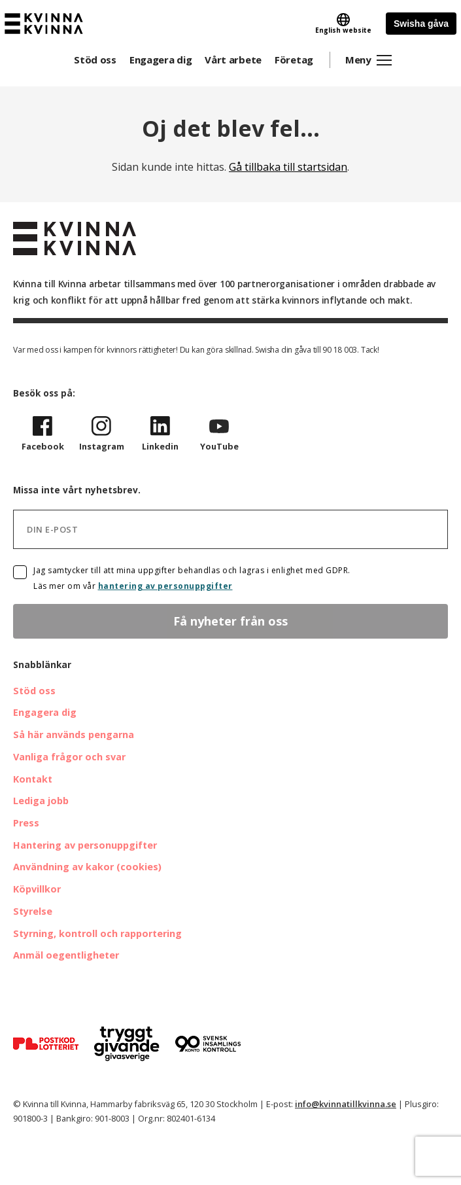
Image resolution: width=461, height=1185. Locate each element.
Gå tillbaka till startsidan (288, 167)
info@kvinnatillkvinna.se (345, 1104)
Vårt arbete (233, 59)
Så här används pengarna (73, 734)
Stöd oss (95, 59)
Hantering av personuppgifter (85, 845)
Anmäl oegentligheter (66, 955)
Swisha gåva (421, 23)
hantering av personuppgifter (165, 586)
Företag (294, 59)
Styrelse (32, 911)
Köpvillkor (37, 889)
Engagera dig (160, 59)
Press (26, 823)
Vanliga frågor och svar (69, 757)
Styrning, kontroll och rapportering (97, 933)
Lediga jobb (41, 800)
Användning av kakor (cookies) (87, 866)
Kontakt (32, 779)
